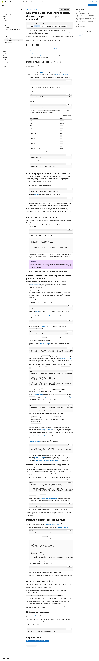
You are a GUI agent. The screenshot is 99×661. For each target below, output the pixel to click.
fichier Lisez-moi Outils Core (61, 74)
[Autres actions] (72, 9)
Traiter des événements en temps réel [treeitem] (12, 34)
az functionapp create (44, 402)
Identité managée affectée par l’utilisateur (38, 289)
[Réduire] (21, 9)
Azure (31, 9)
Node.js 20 (31, 50)
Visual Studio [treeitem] (7, 44)
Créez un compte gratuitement (55, 48)
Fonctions (35, 9)
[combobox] (12, 12)
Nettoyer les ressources (80, 26)
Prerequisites (78, 11)
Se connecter (94, 1)
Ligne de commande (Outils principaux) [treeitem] (12, 40)
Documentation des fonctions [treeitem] (8, 14)
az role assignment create (39, 457)
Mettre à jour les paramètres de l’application (84, 21)
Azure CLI (31, 53)
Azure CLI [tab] (29, 624)
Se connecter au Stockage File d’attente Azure (37, 640)
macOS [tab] (34, 70)
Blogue (29, 655)
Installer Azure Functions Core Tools (83, 13)
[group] (51, 83)
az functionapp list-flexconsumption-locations (57, 339)
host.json (48, 209)
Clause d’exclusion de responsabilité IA (9, 655)
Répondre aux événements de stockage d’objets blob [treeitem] (14, 24)
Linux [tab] (38, 70)
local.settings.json (41, 209)
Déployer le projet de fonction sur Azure (84, 23)
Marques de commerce (89, 655)
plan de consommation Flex (46, 429)
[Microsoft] (2, 2)
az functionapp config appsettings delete (48, 498)
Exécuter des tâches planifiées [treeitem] (10, 32)
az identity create (39, 394)
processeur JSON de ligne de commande (39, 55)
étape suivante (37, 615)
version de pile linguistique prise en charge (58, 423)
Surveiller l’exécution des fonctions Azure (38, 435)
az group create (43, 326)
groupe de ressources (35, 284)
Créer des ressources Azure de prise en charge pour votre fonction (86, 19)
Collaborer (35, 655)
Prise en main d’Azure (92, 5)
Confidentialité (41, 655)
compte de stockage (34, 285)
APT (41, 72)
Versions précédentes (22, 655)
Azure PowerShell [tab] (36, 624)
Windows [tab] (29, 70)
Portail (85, 5)
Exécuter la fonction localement (82, 16)
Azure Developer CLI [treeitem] (8, 38)
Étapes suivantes (79, 28)
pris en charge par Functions (66, 358)
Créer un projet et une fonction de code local (85, 15)
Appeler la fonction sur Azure (82, 24)
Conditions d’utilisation (79, 655)
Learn (27, 9)
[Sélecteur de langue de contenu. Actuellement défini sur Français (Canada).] (6, 652)
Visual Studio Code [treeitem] (8, 42)
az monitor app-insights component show (43, 460)
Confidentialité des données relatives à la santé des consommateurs (59, 655)
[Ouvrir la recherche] (90, 2)
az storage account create (45, 343)
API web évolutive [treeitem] (8, 22)
